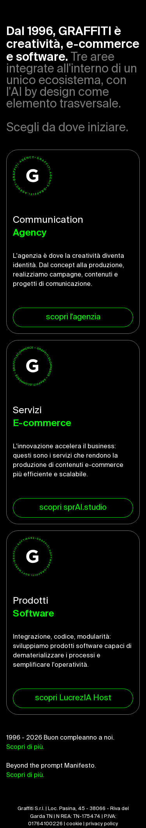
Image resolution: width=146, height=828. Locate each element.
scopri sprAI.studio (73, 508)
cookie (74, 823)
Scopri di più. (25, 747)
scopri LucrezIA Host (73, 698)
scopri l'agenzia (73, 317)
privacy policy (102, 823)
